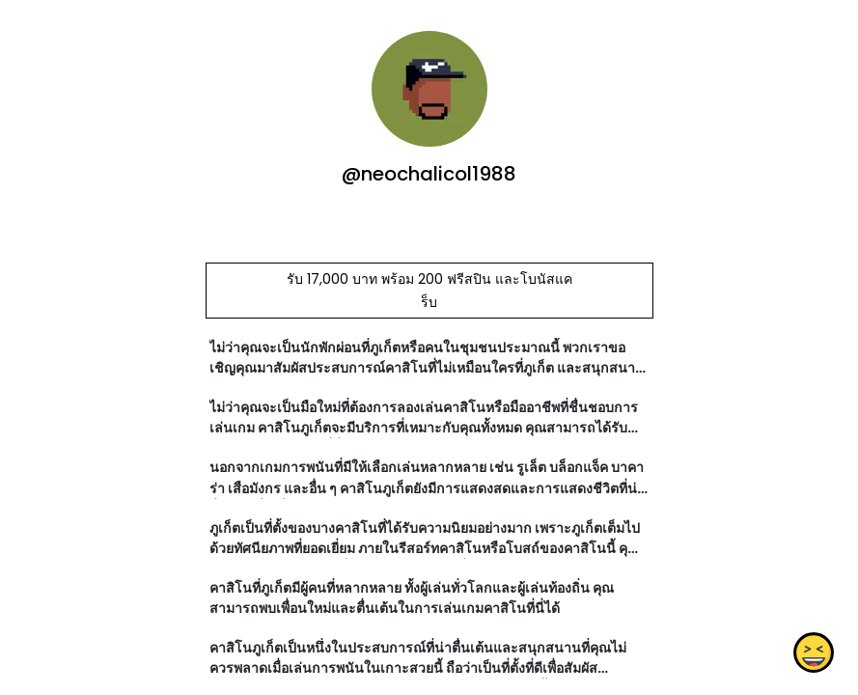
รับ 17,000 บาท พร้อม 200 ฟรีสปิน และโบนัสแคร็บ (428, 290)
